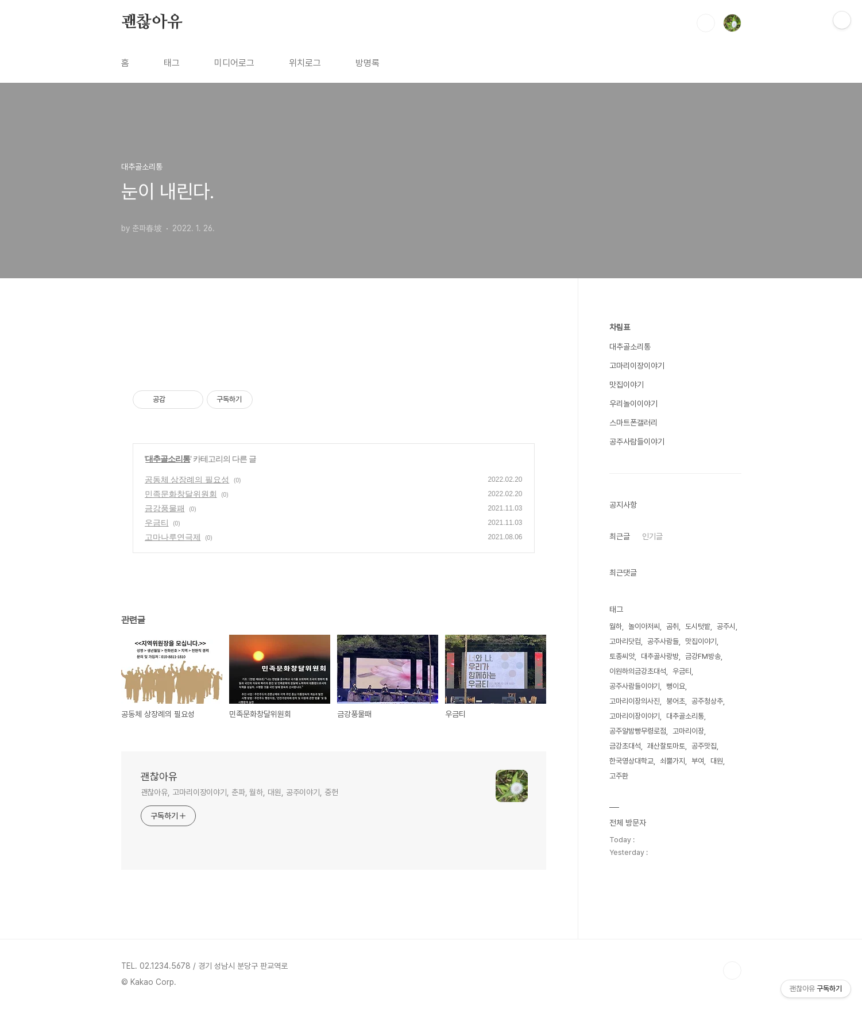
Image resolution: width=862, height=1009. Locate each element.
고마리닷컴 (625, 641)
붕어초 (675, 701)
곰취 (672, 626)
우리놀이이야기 (633, 403)
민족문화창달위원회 (181, 493)
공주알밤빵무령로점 (637, 731)
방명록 (367, 62)
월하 (615, 626)
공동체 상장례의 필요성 (187, 479)
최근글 (619, 536)
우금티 (157, 522)
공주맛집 (704, 746)
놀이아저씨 (644, 626)
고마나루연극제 (173, 537)
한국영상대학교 (631, 761)
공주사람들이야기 (636, 441)
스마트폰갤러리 (633, 422)
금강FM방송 (703, 656)
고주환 (618, 776)
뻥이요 (675, 686)
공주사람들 (663, 641)
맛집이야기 (626, 384)
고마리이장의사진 (634, 701)
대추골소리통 (167, 458)
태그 (172, 62)
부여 (697, 761)
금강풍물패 (165, 508)
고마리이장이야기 (636, 365)
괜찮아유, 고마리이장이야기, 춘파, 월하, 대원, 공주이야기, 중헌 (239, 792)
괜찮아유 (152, 22)
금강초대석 (625, 746)
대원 (716, 761)
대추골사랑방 (660, 656)
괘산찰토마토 (666, 746)
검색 (705, 23)
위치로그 (305, 62)
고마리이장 (688, 731)
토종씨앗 (622, 656)
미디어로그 (234, 62)
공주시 (726, 626)
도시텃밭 (697, 626)
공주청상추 (707, 701)
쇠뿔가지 (672, 761)
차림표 (619, 327)
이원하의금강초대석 (637, 671)
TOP (732, 970)
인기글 (652, 536)
